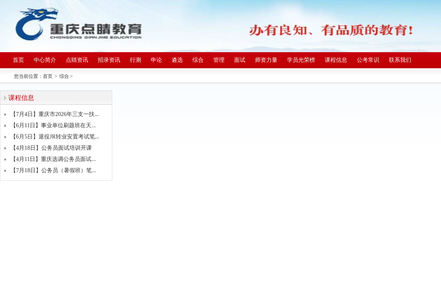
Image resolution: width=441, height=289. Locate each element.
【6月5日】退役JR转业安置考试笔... (54, 137)
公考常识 (368, 60)
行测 (135, 60)
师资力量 (266, 60)
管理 (219, 60)
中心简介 (45, 60)
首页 (18, 60)
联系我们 (400, 60)
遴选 (177, 60)
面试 (239, 60)
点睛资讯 (77, 60)
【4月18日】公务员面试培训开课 (51, 148)
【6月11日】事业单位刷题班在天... (53, 125)
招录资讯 (109, 60)
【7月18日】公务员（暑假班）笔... (53, 170)
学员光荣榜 (301, 60)
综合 (198, 60)
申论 (156, 60)
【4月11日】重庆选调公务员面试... (53, 159)
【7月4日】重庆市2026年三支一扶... (54, 114)
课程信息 (336, 60)
